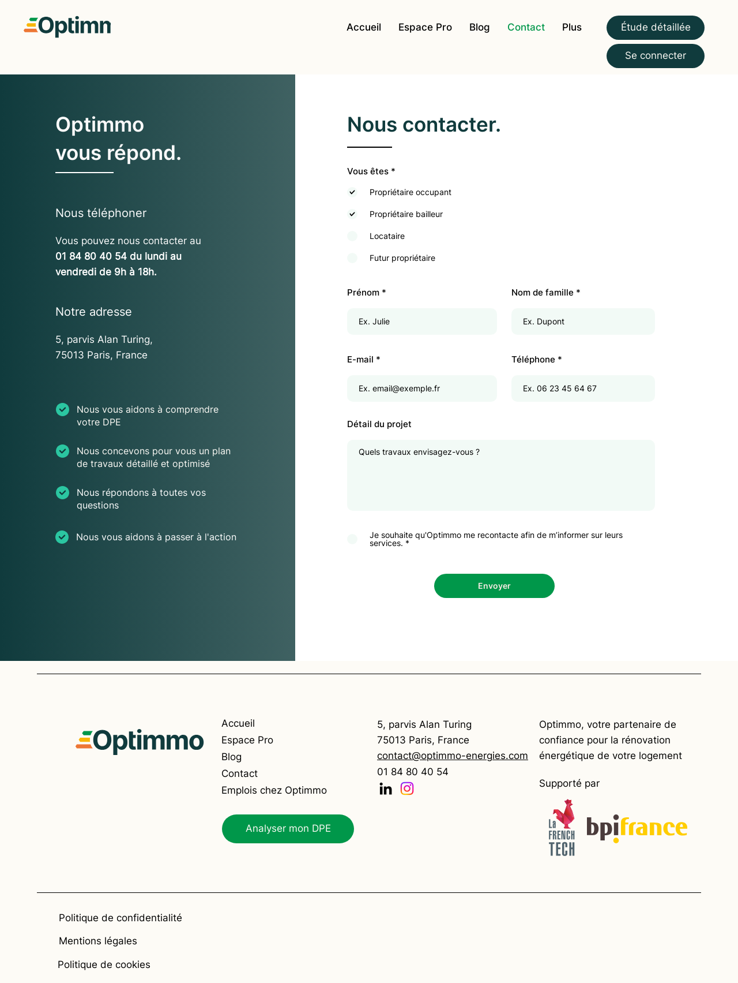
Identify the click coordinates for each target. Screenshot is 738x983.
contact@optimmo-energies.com (452, 755)
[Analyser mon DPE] (288, 828)
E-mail (360, 359)
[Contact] (262, 773)
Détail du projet (379, 424)
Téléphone (533, 359)
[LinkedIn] (385, 788)
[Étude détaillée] (656, 28)
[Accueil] (262, 723)
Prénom (363, 292)
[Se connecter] (656, 56)
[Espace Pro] (262, 740)
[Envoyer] (494, 586)
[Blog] (262, 757)
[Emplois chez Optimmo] (274, 790)
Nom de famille (542, 292)
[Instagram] (407, 788)
